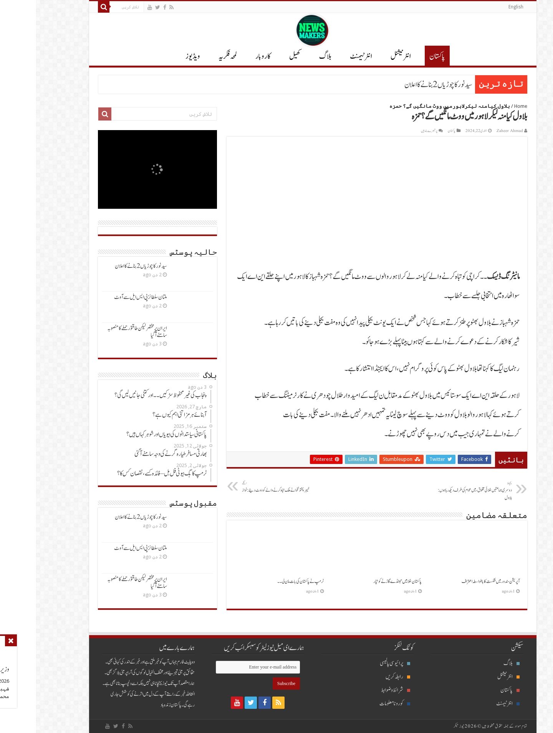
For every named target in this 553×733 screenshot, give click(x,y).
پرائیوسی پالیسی (359, 663)
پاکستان (401, 56)
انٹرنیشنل (472, 677)
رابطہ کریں (361, 677)
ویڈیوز (156, 56)
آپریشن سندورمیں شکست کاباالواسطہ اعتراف (454, 581)
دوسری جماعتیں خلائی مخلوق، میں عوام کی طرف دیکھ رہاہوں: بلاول (436, 491)
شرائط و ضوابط (359, 690)
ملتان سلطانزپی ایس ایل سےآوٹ (104, 297)
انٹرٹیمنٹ (325, 56)
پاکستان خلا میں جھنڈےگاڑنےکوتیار (361, 581)
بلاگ (289, 56)
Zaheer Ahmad (473, 131)
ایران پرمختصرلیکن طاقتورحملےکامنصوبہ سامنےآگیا (101, 332)
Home (484, 106)
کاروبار (227, 56)
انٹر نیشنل (364, 56)
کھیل (259, 56)
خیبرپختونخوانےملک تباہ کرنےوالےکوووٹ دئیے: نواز (245, 487)
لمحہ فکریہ (191, 56)
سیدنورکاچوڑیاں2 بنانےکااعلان (402, 84)
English (479, 7)
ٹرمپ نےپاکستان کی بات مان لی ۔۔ (264, 581)
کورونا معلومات (358, 703)
